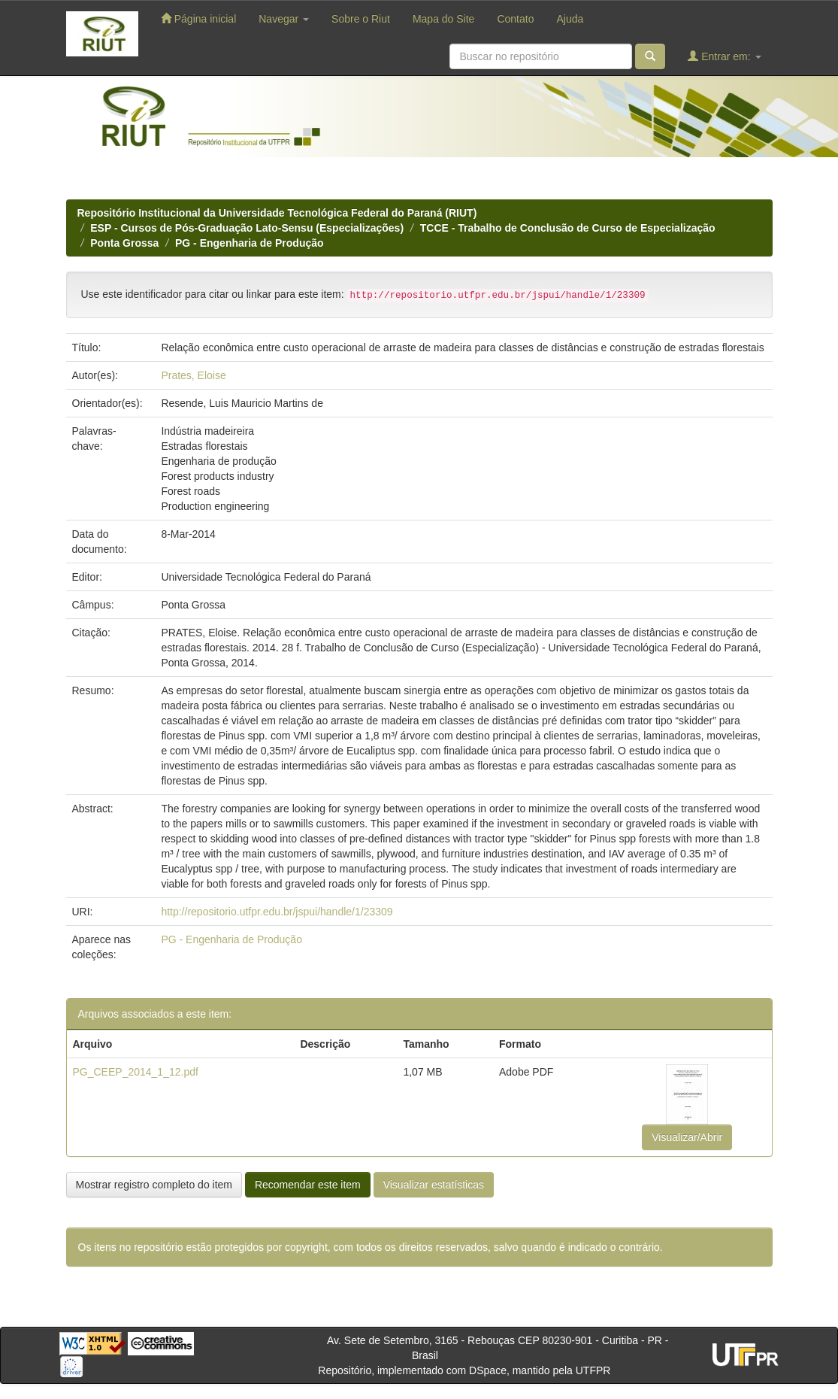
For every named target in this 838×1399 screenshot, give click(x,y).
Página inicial (198, 18)
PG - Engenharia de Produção (249, 243)
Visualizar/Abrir (687, 1137)
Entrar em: (724, 56)
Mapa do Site (444, 19)
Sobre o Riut (360, 19)
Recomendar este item (308, 1185)
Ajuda (569, 19)
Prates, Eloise (193, 375)
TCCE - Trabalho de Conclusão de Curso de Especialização (567, 228)
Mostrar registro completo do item (154, 1185)
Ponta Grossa (124, 243)
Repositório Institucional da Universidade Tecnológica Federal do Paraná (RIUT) (277, 213)
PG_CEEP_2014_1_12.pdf (135, 1072)
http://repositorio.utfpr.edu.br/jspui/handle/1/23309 (276, 912)
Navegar (284, 19)
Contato (515, 19)
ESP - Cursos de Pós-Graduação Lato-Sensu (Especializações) (247, 228)
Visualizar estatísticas (433, 1185)
